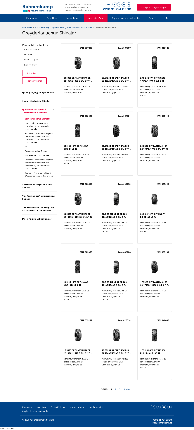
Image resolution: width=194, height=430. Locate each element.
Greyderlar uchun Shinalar (37, 119)
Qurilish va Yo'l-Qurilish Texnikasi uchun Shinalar (34, 111)
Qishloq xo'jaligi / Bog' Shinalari (38, 92)
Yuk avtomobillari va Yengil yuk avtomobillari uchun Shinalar (38, 209)
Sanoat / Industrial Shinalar (36, 101)
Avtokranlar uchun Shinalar (36, 151)
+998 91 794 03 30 (117, 9)
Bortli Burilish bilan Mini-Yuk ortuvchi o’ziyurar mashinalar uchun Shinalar (37, 126)
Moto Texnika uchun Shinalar (36, 218)
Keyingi (127, 389)
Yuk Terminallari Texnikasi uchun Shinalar (38, 197)
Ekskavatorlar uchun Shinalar (37, 155)
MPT (26, 146)
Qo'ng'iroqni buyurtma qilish (154, 7)
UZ (104, 4)
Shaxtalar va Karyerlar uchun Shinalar (37, 186)
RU (108, 4)
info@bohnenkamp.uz (162, 423)
